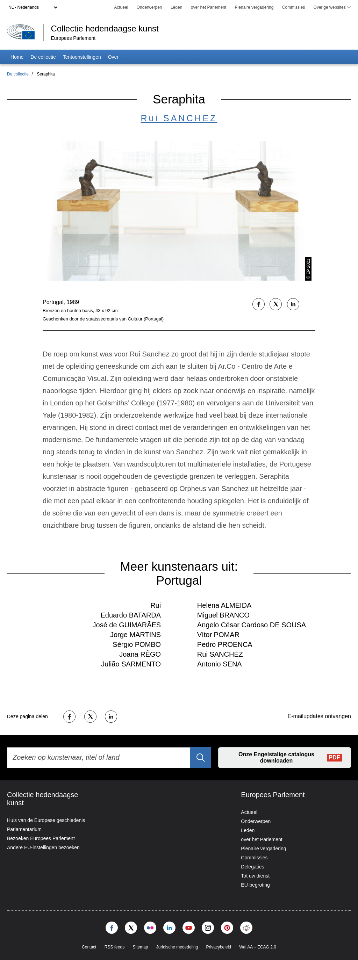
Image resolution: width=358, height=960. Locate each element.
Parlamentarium (24, 829)
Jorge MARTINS (135, 634)
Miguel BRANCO (223, 615)
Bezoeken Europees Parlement (41, 838)
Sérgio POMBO (137, 644)
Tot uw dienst (255, 876)
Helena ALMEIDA (224, 605)
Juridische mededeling (177, 947)
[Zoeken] (200, 757)
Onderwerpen (149, 7)
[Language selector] (32, 7)
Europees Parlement (73, 38)
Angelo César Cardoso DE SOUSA (251, 625)
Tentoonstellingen (82, 57)
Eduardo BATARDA (130, 615)
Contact (89, 947)
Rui (155, 605)
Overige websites (332, 7)
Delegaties (252, 866)
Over (113, 57)
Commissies (293, 7)
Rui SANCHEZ (179, 118)
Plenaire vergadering (254, 7)
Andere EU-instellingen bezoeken (43, 847)
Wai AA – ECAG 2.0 (257, 947)
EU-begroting (255, 885)
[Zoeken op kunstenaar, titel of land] (109, 757)
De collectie (43, 57)
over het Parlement (208, 7)
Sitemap (140, 947)
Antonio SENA (219, 664)
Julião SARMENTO (131, 664)
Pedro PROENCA (224, 644)
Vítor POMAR (218, 634)
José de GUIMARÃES (127, 625)
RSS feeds (114, 947)
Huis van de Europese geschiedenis (46, 820)
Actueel (121, 7)
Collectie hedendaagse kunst (106, 28)
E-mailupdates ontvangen (319, 716)
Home (16, 57)
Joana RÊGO (140, 654)
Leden (176, 7)
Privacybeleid (218, 947)
